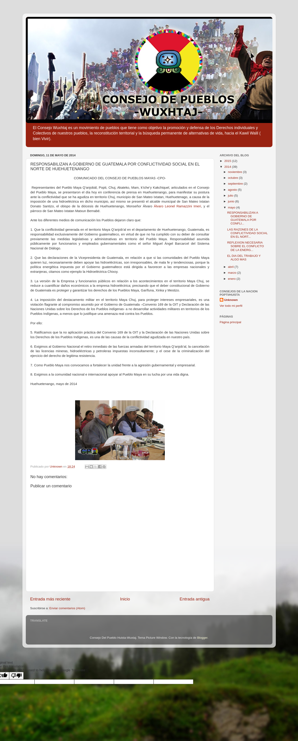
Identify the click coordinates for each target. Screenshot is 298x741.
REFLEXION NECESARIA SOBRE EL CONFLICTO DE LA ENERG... (245, 246)
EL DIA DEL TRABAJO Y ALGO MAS (244, 257)
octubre (233, 177)
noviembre (235, 172)
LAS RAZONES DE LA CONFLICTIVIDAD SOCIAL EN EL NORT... (247, 233)
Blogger (202, 637)
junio (231, 201)
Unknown (231, 300)
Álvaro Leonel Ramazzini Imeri (177, 206)
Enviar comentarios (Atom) (67, 608)
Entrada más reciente (50, 599)
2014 (228, 166)
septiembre (236, 183)
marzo (232, 272)
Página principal (230, 322)
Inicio (125, 599)
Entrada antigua (194, 599)
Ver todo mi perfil (231, 305)
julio (231, 195)
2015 (228, 161)
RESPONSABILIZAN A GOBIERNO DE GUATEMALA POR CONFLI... (242, 218)
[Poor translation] (16, 675)
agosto (233, 189)
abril (231, 267)
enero (232, 278)
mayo (232, 207)
